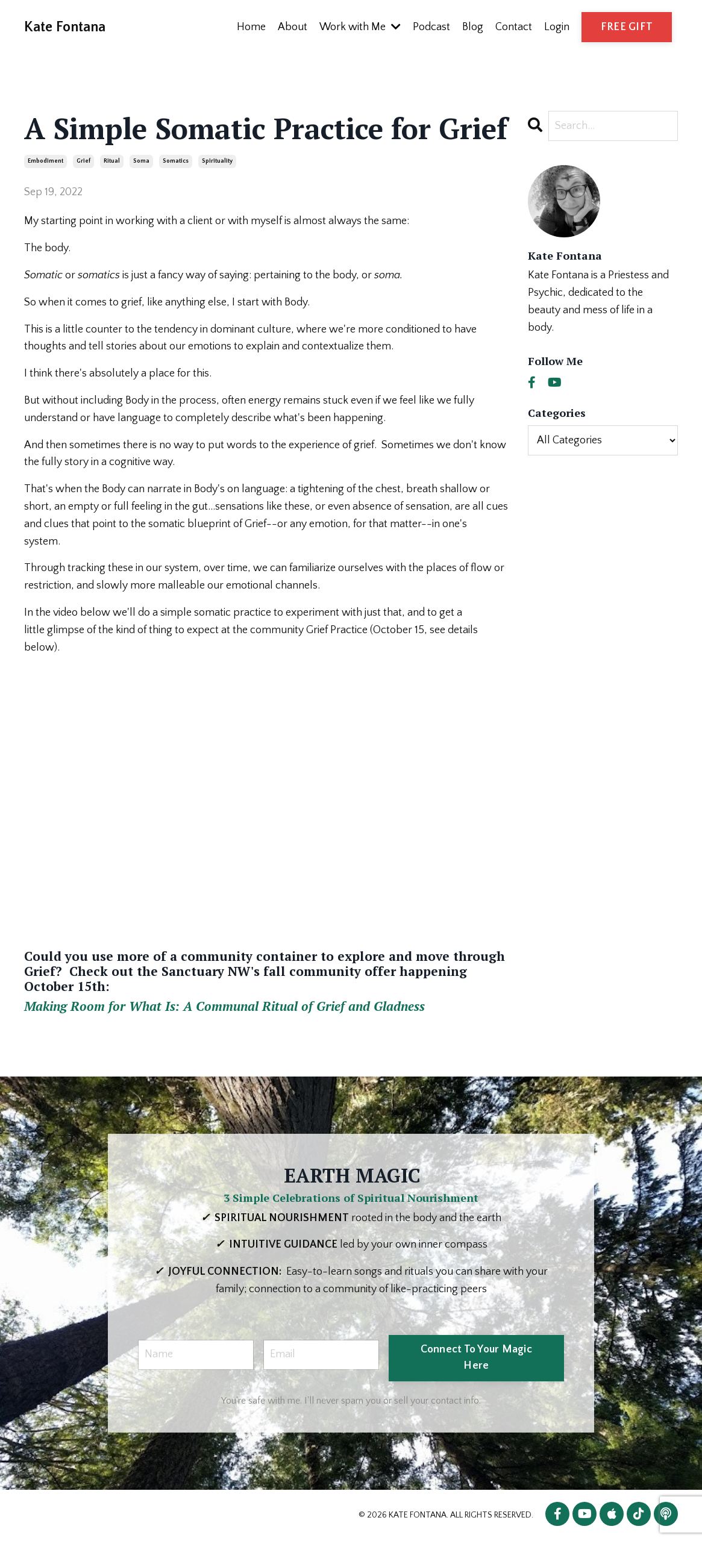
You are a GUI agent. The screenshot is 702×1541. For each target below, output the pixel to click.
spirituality (217, 161)
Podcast (431, 27)
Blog (472, 27)
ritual (112, 161)
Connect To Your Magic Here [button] (476, 1357)
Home (251, 27)
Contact (513, 27)
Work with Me (360, 27)
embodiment (45, 161)
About (292, 27)
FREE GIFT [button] (627, 27)
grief (83, 161)
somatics (176, 161)
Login (556, 27)
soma (141, 161)
